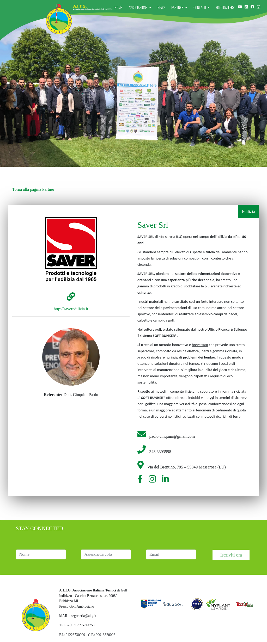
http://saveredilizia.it (71, 309)
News (161, 7)
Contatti (200, 7)
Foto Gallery (225, 7)
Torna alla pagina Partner (33, 189)
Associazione (138, 7)
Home (118, 7)
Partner (177, 7)
